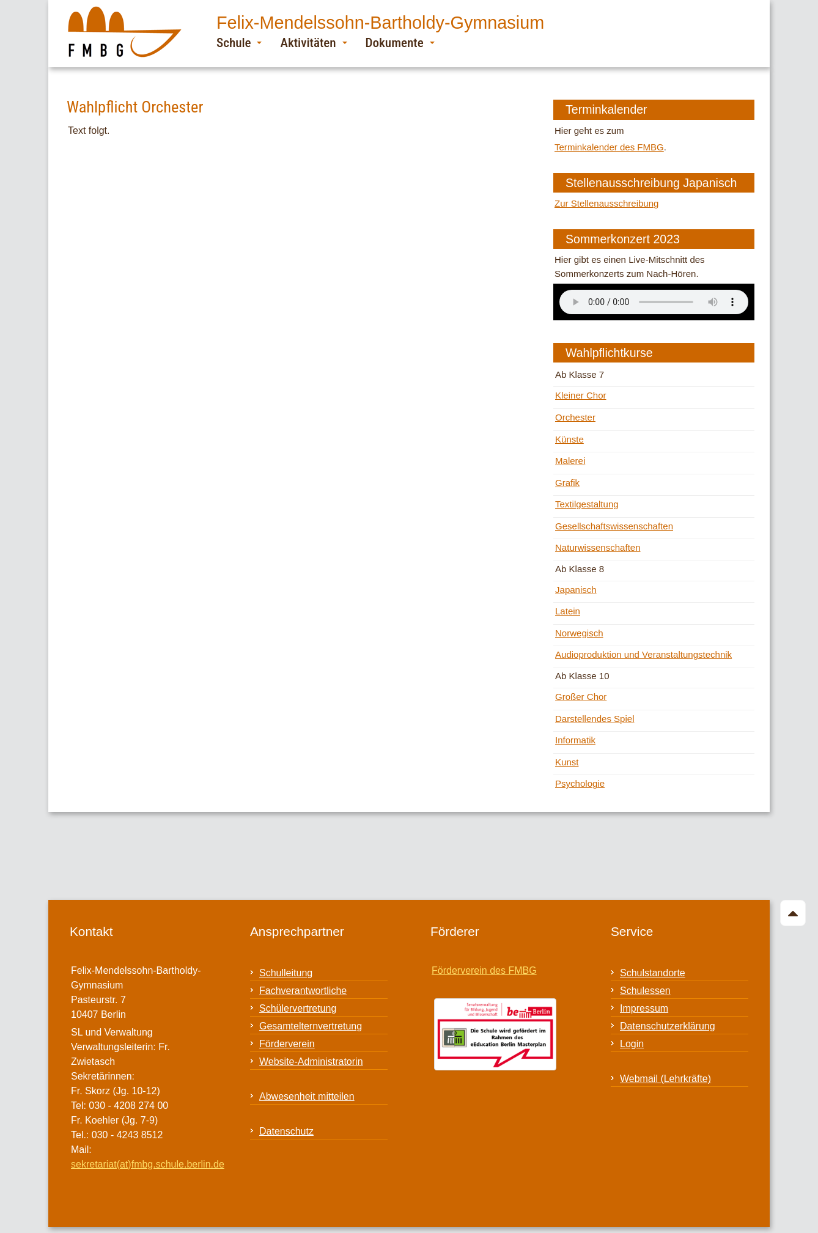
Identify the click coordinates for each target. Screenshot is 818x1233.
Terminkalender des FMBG (609, 147)
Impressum (644, 1008)
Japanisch (576, 589)
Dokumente (400, 42)
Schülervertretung (297, 1008)
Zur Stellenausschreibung (606, 203)
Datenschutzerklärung (667, 1026)
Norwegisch (579, 633)
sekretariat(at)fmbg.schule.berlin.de (147, 1164)
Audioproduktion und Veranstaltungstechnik (643, 654)
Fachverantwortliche (303, 990)
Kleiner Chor (580, 395)
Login (632, 1044)
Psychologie (580, 783)
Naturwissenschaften (598, 547)
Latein (567, 611)
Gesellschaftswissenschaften (614, 526)
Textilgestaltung (587, 504)
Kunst (566, 762)
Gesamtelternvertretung (310, 1026)
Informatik (575, 740)
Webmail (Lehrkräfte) (665, 1078)
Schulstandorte (652, 973)
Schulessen (645, 990)
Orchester (575, 417)
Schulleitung (285, 973)
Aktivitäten (313, 42)
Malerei (570, 460)
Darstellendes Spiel (595, 718)
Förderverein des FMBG (484, 970)
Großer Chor (580, 696)
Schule (239, 42)
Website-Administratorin (311, 1061)
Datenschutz (286, 1131)
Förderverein (287, 1044)
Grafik (567, 482)
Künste (569, 439)
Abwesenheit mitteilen (307, 1096)
